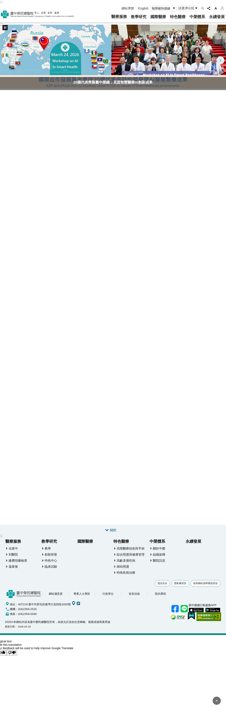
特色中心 (51, 564)
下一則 (220, 60)
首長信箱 (134, 598)
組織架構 (159, 558)
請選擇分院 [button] (186, 8)
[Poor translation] (12, 657)
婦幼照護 (123, 571)
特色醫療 (178, 17)
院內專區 (160, 598)
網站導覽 (128, 8)
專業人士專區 (81, 598)
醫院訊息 (159, 564)
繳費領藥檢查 (18, 564)
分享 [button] (209, 8)
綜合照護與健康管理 (131, 558)
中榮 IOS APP (196, 614)
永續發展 (217, 17)
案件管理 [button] (222, 8)
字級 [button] (215, 8)
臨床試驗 (51, 571)
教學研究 (138, 17)
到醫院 (13, 558)
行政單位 (108, 598)
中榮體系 (197, 17)
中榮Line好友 (184, 613)
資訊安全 (162, 587)
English (143, 8)
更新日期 (10, 631)
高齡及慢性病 (126, 564)
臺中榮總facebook (175, 613)
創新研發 (51, 558)
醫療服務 (119, 16)
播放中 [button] (5, 27)
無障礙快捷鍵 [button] (161, 8)
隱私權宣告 (180, 587)
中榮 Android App (212, 614)
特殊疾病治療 (126, 577)
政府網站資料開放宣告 (205, 587)
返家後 (13, 571)
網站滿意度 (56, 598)
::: (1, 2)
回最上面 (216, 700)
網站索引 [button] (202, 8)
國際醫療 (158, 17)
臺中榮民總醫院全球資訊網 (37, 14)
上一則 (5, 60)
